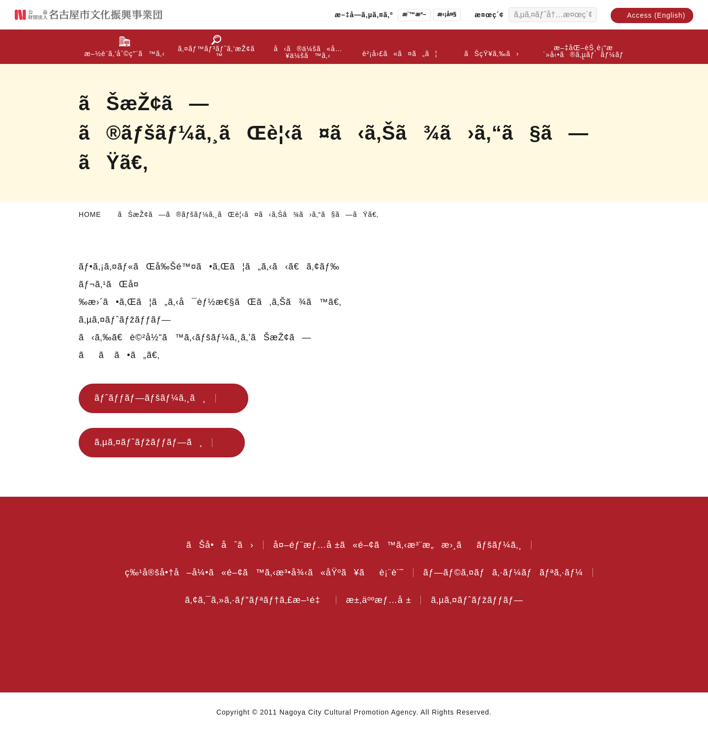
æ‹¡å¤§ (438, 14)
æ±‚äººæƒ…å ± (381, 617)
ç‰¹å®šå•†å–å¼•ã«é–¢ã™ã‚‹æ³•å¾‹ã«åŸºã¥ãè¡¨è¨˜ (260, 590)
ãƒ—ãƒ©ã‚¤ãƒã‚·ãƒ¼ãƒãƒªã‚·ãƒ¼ (505, 590)
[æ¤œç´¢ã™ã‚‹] (587, 14)
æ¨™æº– (402, 14)
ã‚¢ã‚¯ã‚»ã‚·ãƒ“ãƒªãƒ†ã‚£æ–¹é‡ (250, 617)
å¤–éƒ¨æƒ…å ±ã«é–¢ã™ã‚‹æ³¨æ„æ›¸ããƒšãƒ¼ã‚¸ (397, 562)
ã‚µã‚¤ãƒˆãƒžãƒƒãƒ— (485, 617)
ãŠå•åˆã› (213, 562)
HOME (89, 214)
